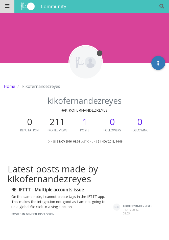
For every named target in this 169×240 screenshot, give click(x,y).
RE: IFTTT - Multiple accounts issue (47, 190)
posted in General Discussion (32, 214)
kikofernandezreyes (137, 206)
